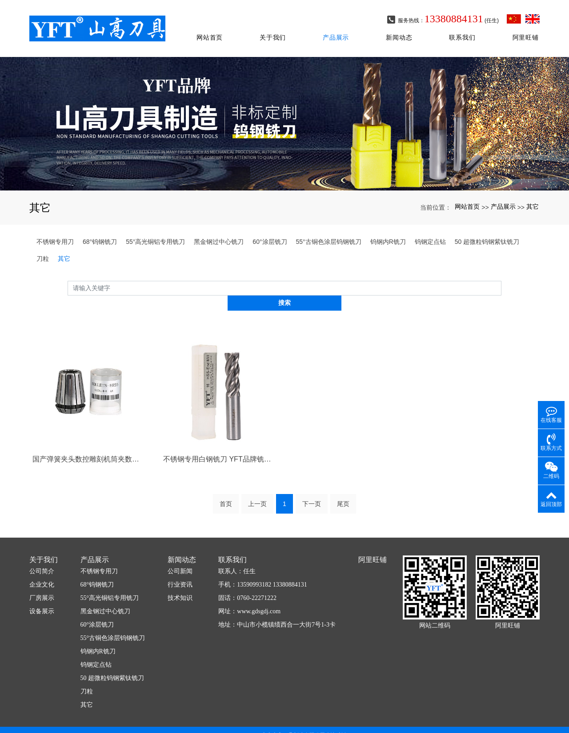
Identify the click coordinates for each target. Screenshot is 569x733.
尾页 (343, 477)
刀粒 (42, 246)
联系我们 (463, 32)
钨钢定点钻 (430, 229)
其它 (532, 194)
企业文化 (41, 558)
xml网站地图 (342, 716)
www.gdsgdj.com (258, 584)
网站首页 (211, 32)
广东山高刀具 (255, 716)
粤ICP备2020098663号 (284, 724)
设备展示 (41, 584)
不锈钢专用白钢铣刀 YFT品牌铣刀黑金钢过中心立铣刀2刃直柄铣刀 (219, 432)
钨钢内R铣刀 (388, 229)
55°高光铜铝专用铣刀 (155, 229)
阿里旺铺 (526, 32)
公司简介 (41, 544)
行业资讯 (180, 558)
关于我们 (274, 32)
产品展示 (337, 32)
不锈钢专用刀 (55, 229)
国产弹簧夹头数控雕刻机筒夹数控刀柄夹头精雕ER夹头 (88, 432)
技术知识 (180, 571)
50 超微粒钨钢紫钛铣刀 (487, 229)
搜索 (501, 275)
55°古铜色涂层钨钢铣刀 (328, 229)
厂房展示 (41, 571)
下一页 (311, 477)
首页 (226, 477)
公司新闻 (180, 544)
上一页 (257, 477)
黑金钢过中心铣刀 (219, 229)
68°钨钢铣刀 (100, 229)
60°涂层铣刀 (269, 229)
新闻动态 (400, 32)
